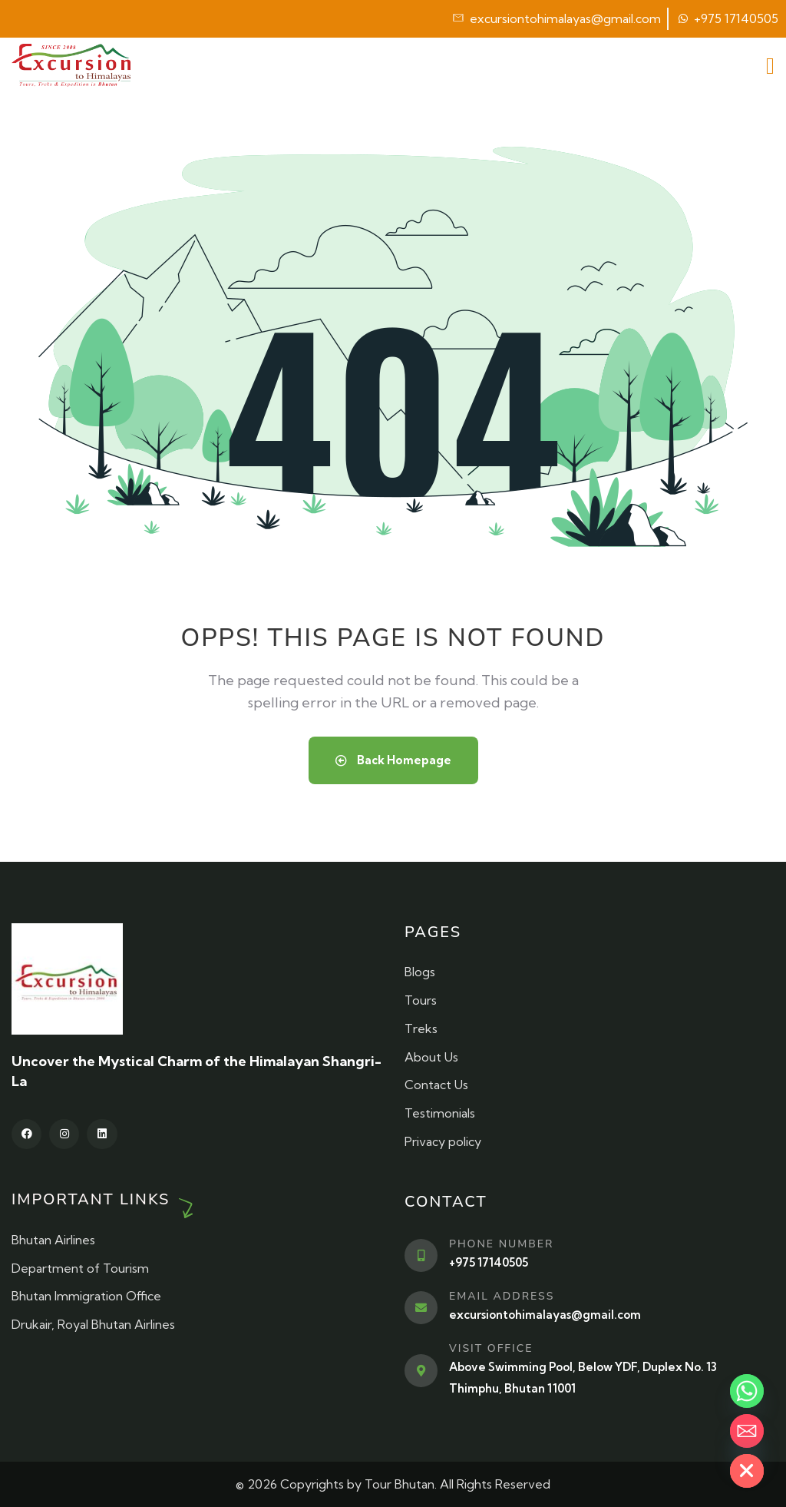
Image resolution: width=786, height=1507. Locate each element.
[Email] (747, 1431)
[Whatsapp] (747, 1391)
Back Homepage (393, 760)
